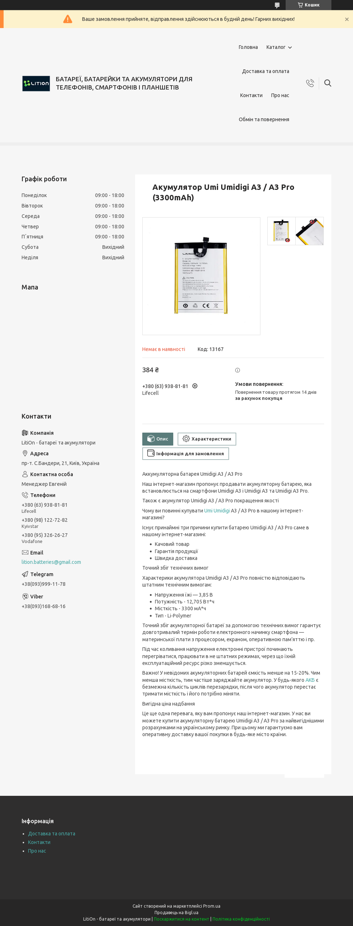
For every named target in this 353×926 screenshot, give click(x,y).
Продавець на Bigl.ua (176, 912)
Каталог (276, 47)
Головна (248, 47)
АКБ (310, 680)
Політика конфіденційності (241, 919)
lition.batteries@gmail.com (51, 562)
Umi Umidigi (217, 511)
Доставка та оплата (265, 71)
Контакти (251, 95)
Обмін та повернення (264, 119)
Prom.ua (211, 906)
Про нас (280, 95)
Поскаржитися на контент (181, 919)
